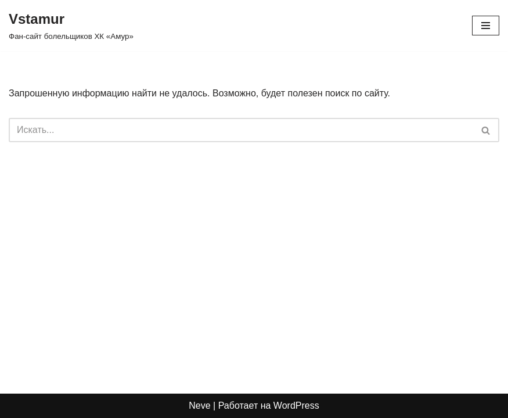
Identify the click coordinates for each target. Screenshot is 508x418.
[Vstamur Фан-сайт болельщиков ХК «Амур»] (71, 25)
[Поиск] (241, 130)
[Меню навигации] (485, 25)
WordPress (296, 405)
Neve (199, 405)
